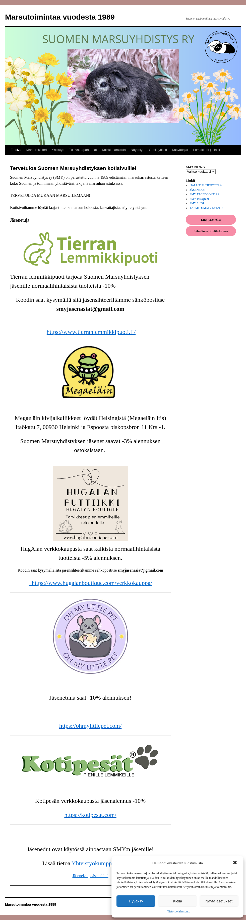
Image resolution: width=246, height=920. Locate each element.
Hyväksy (136, 901)
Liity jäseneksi (211, 219)
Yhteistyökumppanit (97, 863)
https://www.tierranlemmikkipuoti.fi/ (91, 332)
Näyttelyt (137, 150)
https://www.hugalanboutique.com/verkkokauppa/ (90, 583)
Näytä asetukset (219, 901)
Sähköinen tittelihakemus (211, 231)
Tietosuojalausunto (178, 911)
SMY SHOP (197, 203)
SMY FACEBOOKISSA (204, 194)
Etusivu (16, 150)
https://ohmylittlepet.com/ (90, 725)
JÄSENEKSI (198, 190)
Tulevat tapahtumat (83, 150)
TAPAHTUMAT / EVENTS (206, 208)
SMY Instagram (199, 199)
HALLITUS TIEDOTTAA (206, 185)
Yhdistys (58, 150)
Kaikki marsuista (114, 150)
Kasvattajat (180, 150)
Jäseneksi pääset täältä (90, 876)
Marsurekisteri (36, 150)
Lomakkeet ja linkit (206, 150)
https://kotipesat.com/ (90, 815)
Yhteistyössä (157, 150)
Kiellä (177, 901)
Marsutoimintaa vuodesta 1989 (60, 17)
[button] (235, 863)
